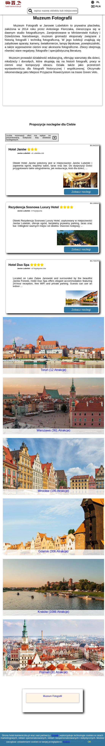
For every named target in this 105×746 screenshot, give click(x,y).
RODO (66, 742)
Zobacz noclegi (81, 191)
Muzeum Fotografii (52, 696)
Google (55, 735)
